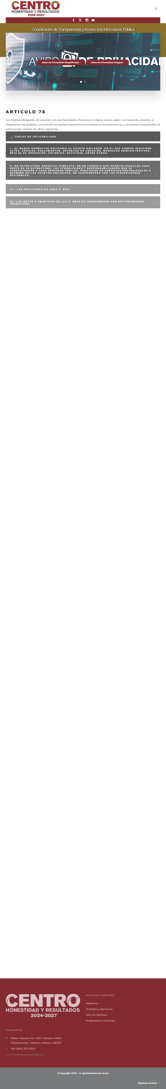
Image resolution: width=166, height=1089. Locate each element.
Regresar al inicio (149, 1083)
